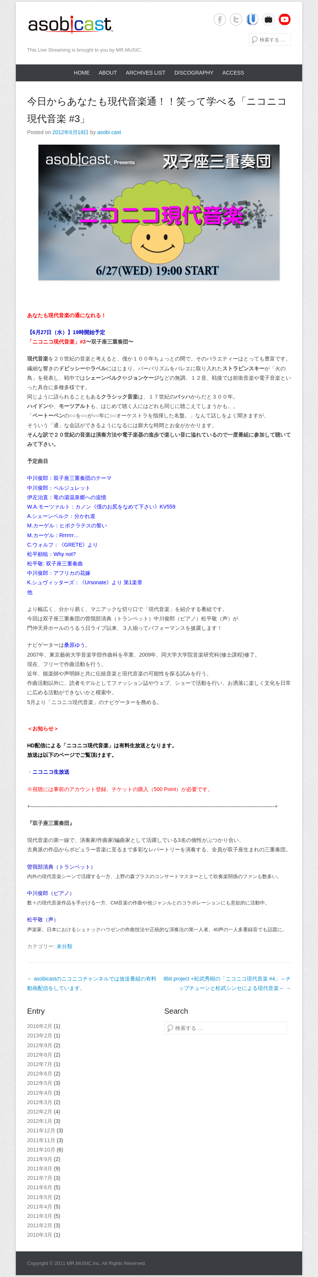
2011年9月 (39, 1159)
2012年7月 (39, 1064)
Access (233, 73)
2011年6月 (39, 1187)
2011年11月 (41, 1140)
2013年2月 (39, 1036)
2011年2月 (39, 1225)
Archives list (145, 73)
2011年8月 (39, 1168)
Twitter (236, 19)
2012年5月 (39, 1083)
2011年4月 (39, 1207)
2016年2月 (39, 1026)
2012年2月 (39, 1112)
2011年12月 (41, 1130)
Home (82, 73)
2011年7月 (39, 1178)
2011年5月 (39, 1197)
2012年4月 (39, 1093)
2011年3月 (39, 1216)
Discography (193, 73)
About (108, 73)
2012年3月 (39, 1102)
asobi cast (109, 132)
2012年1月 (39, 1121)
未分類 (64, 946)
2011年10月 (41, 1150)
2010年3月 (39, 1235)
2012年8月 (39, 1055)
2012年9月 (39, 1045)
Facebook (220, 19)
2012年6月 (39, 1074)
